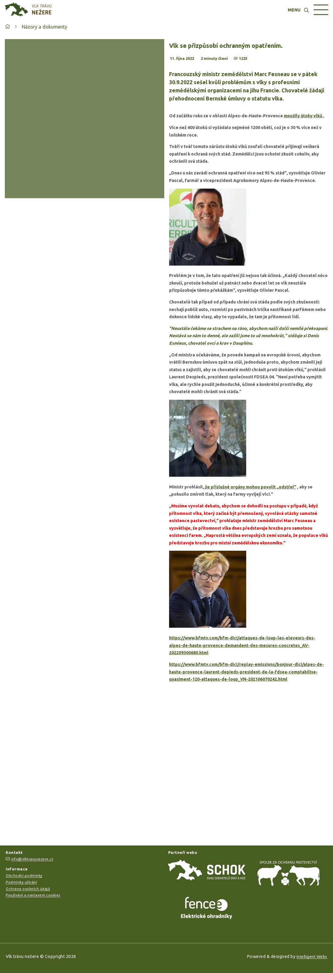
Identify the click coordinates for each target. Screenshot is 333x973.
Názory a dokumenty (44, 26)
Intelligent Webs (312, 956)
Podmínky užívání (21, 882)
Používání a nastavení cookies (33, 895)
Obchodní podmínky (24, 875)
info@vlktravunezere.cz (32, 859)
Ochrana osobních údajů (28, 889)
